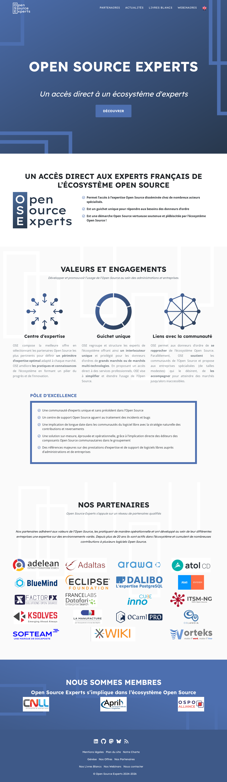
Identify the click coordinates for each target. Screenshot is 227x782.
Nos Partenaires (124, 759)
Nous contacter (133, 766)
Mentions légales (93, 752)
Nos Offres (105, 759)
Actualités (134, 10)
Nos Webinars (112, 766)
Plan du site (113, 752)
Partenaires (110, 10)
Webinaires (187, 10)
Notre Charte (131, 752)
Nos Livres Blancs (90, 766)
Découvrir (113, 111)
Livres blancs (160, 10)
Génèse (92, 759)
